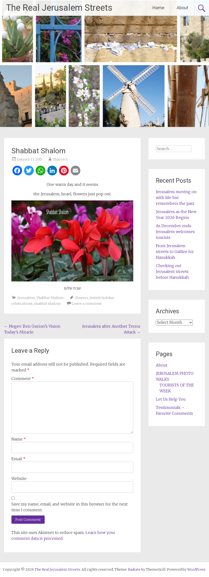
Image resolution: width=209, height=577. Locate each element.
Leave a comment (87, 303)
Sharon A (60, 159)
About (182, 7)
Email (18, 458)
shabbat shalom (47, 303)
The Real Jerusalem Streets (59, 8)
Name (18, 439)
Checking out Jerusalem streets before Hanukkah (172, 271)
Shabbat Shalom (50, 298)
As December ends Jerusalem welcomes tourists (175, 231)
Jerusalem (26, 298)
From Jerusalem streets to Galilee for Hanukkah (175, 251)
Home (158, 7)
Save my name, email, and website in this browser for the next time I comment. (69, 507)
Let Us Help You (171, 399)
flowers (81, 298)
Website (18, 478)
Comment (22, 378)
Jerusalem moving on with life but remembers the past (176, 197)
